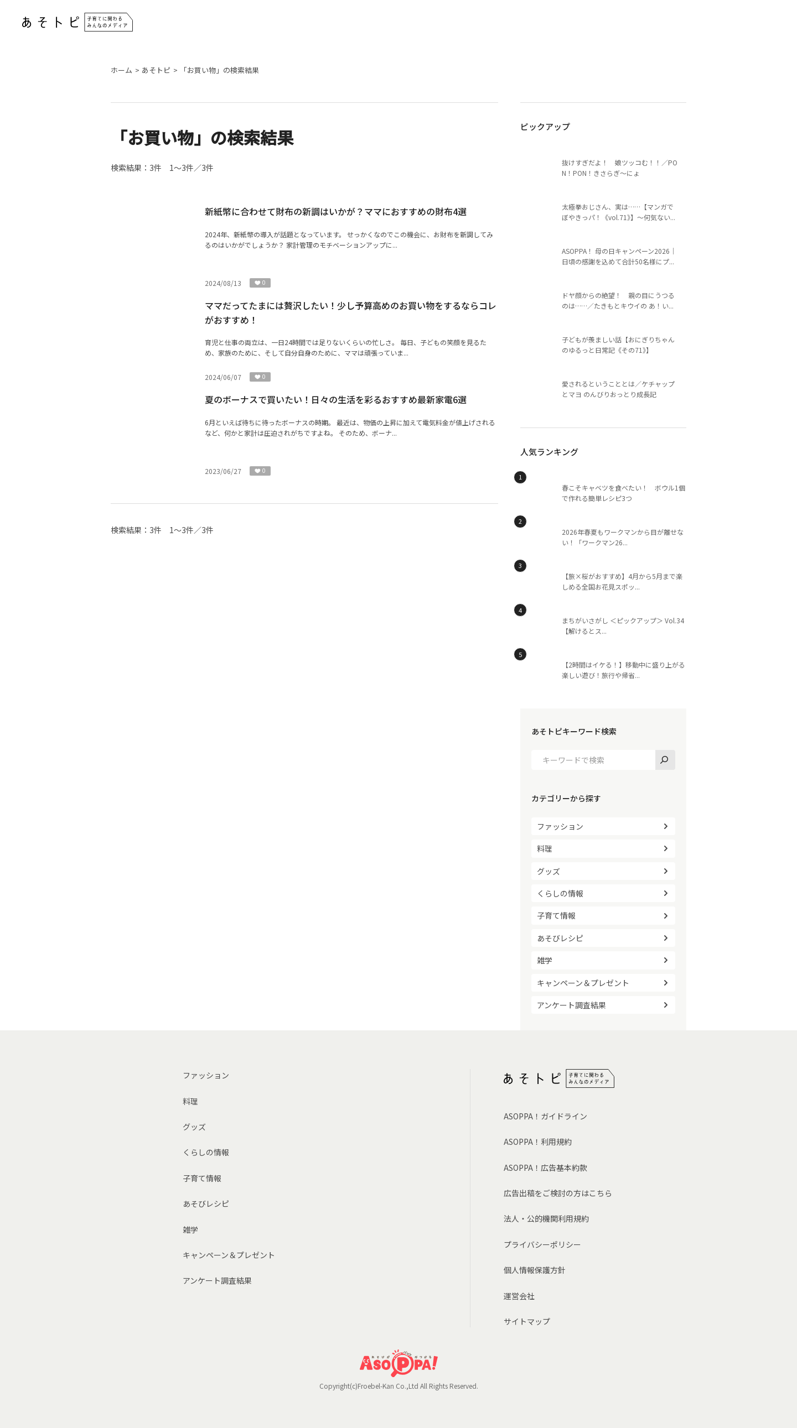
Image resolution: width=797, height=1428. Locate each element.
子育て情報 (556, 915)
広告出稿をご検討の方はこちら (558, 1192)
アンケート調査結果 (571, 1004)
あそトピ (156, 70)
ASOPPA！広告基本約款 (545, 1167)
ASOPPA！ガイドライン (545, 1116)
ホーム (121, 70)
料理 (544, 848)
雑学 (544, 960)
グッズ (548, 871)
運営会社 (519, 1295)
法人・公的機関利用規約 (546, 1218)
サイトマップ (527, 1321)
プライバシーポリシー (542, 1244)
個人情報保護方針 (535, 1269)
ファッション (560, 826)
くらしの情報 (560, 893)
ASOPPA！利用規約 (538, 1141)
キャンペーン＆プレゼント (583, 982)
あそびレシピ (560, 938)
